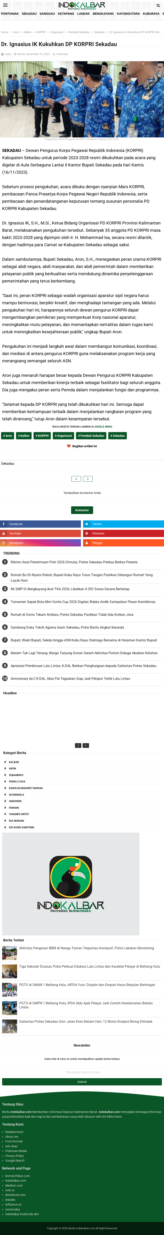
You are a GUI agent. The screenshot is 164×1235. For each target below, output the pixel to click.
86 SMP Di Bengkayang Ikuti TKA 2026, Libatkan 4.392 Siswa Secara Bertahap (70, 589)
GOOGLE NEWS (103, 426)
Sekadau (29, 13)
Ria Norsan (16, 820)
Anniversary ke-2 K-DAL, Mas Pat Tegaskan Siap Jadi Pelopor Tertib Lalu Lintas (70, 679)
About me (11, 1136)
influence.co (13, 1204)
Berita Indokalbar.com (81, 1228)
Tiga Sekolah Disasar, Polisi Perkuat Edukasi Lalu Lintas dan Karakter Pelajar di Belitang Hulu (89, 966)
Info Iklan (11, 1146)
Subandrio (16, 775)
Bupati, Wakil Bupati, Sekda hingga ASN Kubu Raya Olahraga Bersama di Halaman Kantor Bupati (84, 640)
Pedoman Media (16, 1151)
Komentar (82, 510)
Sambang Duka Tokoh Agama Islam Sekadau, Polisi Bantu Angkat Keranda (67, 627)
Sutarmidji (16, 794)
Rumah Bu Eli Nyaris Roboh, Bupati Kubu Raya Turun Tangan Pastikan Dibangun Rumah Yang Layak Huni (82, 578)
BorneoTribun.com (17, 1176)
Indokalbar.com (15, 1180)
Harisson (15, 801)
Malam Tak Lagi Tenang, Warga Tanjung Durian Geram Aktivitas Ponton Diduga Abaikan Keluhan (84, 653)
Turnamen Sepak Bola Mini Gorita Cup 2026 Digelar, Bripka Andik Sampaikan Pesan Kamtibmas (83, 602)
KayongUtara (128, 13)
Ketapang (66, 13)
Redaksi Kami (14, 1132)
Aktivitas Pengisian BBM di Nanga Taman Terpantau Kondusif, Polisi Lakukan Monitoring (86, 948)
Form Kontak (14, 1141)
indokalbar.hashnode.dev (22, 1214)
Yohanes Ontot (19, 814)
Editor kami (114, 1116)
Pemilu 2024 (17, 781)
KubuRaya (151, 13)
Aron (12, 768)
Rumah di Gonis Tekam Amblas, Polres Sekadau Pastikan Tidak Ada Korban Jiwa (72, 615)
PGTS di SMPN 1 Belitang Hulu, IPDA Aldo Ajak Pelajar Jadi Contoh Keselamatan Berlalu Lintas (86, 1005)
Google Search (15, 1160)
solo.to (10, 1190)
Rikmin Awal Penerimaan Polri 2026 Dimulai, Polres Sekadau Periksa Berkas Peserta (74, 562)
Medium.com (14, 1185)
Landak (83, 13)
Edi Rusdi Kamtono (21, 827)
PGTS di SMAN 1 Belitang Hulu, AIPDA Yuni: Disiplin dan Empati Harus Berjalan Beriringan (87, 985)
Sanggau (47, 13)
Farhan (14, 807)
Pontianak (10, 13)
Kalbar (14, 762)
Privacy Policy (14, 1156)
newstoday (12, 1209)
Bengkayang (103, 13)
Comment (62, 54)
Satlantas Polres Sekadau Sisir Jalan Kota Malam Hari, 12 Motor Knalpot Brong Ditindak (85, 1021)
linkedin (10, 1200)
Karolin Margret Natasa (26, 788)
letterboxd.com (15, 1195)
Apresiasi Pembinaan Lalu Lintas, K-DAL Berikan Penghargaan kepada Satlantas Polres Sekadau (83, 666)
